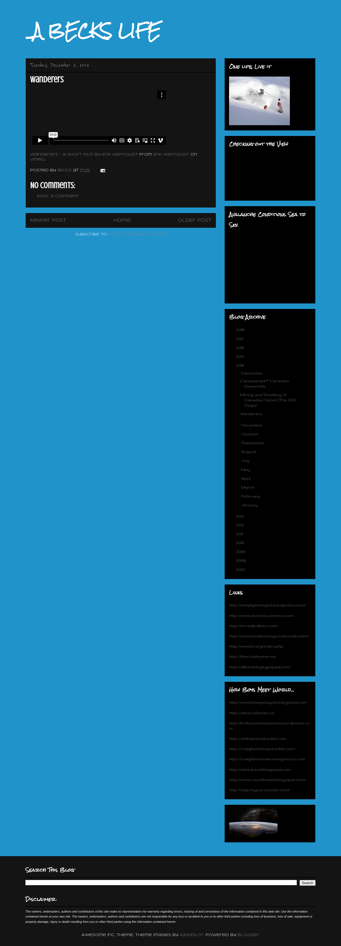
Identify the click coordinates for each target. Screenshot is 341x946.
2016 (240, 347)
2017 (240, 339)
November (252, 425)
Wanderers (251, 414)
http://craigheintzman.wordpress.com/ (267, 759)
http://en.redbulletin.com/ (253, 625)
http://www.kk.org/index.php (256, 646)
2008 (241, 560)
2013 (240, 516)
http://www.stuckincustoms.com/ (261, 615)
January (250, 505)
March (248, 487)
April (246, 478)
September (253, 443)
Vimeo (37, 159)
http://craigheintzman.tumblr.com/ (262, 748)
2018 (240, 329)
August (249, 451)
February (251, 496)
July (245, 460)
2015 (240, 356)
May (246, 469)
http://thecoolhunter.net (252, 656)
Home (122, 220)
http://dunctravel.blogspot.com (260, 769)
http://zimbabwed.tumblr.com (257, 738)
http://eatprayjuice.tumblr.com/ (259, 790)
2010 (240, 543)
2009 (241, 551)
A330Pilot (191, 935)
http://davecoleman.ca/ (252, 713)
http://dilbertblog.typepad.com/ (260, 667)
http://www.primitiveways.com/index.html (268, 636)
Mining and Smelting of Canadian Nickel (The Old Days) (267, 399)
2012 (240, 525)
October (250, 434)
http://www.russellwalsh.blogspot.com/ (267, 779)
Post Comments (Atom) (138, 234)
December (252, 373)
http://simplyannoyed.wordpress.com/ (267, 605)
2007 (241, 569)
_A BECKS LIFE (93, 31)
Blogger (248, 935)
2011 (240, 534)
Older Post (194, 220)
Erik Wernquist (171, 154)
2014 (240, 365)
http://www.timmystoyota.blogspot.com (268, 702)
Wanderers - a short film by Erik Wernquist (84, 154)
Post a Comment (58, 196)
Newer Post (48, 220)
